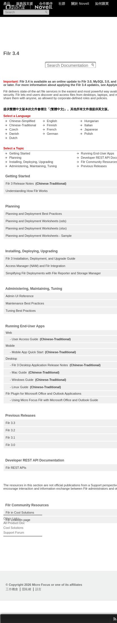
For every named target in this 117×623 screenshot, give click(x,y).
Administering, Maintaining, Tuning (33, 166)
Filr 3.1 (10, 437)
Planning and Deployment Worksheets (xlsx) (36, 228)
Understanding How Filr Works (27, 191)
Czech (13, 129)
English (52, 121)
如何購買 (102, 4)
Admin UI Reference (19, 296)
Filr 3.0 (10, 445)
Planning (15, 157)
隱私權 (26, 589)
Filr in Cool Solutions (20, 512)
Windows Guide (22, 379)
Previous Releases (94, 166)
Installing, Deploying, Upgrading (31, 162)
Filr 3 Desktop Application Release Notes (40, 365)
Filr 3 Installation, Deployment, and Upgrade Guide (40, 258)
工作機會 (12, 589)
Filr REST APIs (16, 467)
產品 (6, 4)
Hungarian (91, 121)
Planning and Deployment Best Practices (34, 213)
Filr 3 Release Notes (20, 183)
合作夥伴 (46, 4)
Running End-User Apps (97, 153)
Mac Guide (19, 372)
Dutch (13, 138)
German (52, 133)
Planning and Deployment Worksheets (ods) (36, 221)
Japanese (91, 129)
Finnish (52, 125)
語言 (38, 589)
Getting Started (19, 153)
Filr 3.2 (10, 430)
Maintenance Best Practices (25, 303)
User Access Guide (25, 339)
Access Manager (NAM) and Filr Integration (35, 266)
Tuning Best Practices (21, 310)
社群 (61, 4)
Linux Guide (20, 387)
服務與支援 (24, 4)
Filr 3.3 (10, 423)
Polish (88, 133)
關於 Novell (80, 4)
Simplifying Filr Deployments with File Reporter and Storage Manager (53, 273)
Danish (14, 133)
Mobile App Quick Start (27, 352)
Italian (88, 125)
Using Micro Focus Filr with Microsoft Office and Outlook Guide (55, 400)
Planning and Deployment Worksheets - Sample (39, 235)
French (52, 129)
